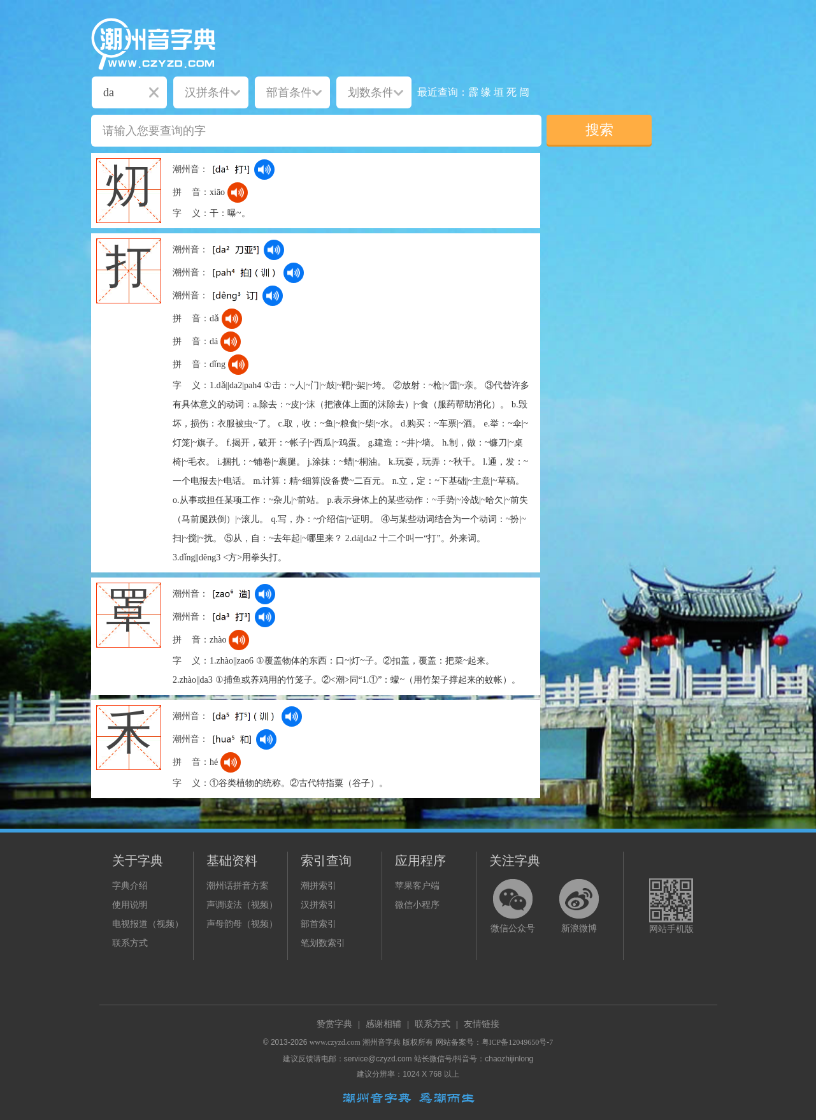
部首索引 (318, 924)
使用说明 (130, 905)
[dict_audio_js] (264, 169)
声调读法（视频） (242, 905)
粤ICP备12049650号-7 (518, 1042)
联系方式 (130, 943)
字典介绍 (130, 886)
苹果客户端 (417, 886)
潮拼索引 (318, 886)
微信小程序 (417, 905)
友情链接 (481, 1024)
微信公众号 (512, 928)
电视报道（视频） (147, 924)
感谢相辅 (383, 1024)
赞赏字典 (334, 1024)
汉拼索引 (318, 905)
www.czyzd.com (335, 1042)
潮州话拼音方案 (237, 886)
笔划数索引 (323, 943)
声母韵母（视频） (242, 924)
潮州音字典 (381, 1042)
